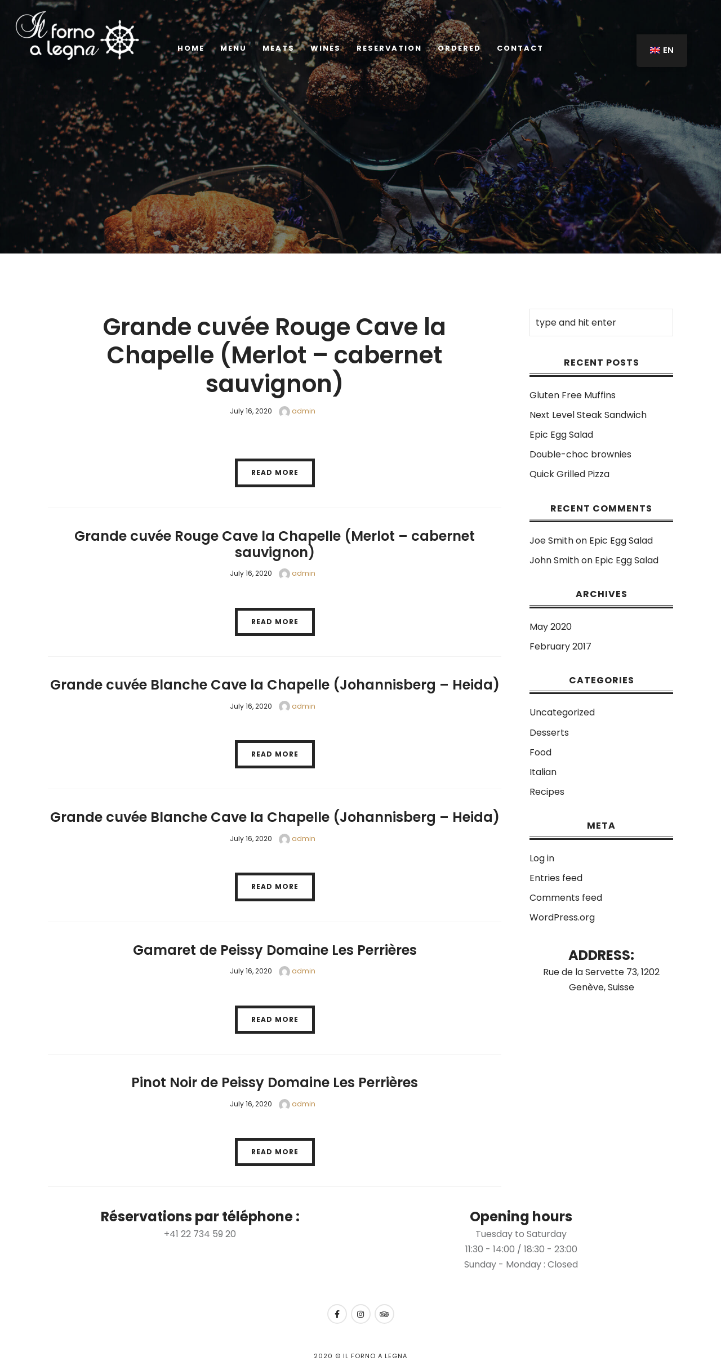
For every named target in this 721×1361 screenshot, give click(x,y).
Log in (541, 858)
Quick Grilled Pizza (569, 474)
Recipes (546, 791)
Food (540, 752)
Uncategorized (562, 712)
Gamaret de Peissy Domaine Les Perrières (275, 950)
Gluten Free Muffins (572, 395)
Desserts (549, 732)
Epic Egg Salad (561, 434)
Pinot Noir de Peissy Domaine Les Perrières (274, 1082)
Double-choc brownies (580, 454)
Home (190, 48)
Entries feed (555, 877)
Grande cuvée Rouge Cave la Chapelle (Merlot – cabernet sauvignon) (274, 355)
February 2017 (560, 646)
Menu (233, 48)
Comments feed (565, 897)
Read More (275, 472)
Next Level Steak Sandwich (588, 414)
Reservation (389, 48)
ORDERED (459, 48)
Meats (278, 48)
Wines (325, 48)
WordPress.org (562, 917)
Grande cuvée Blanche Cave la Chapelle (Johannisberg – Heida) (275, 684)
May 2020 (550, 626)
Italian (543, 772)
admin (297, 411)
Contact (520, 48)
